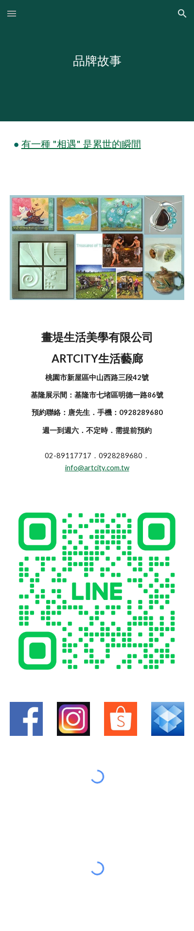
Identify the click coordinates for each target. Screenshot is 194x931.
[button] (11, 13)
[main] (97, 60)
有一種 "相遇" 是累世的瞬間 (81, 144)
